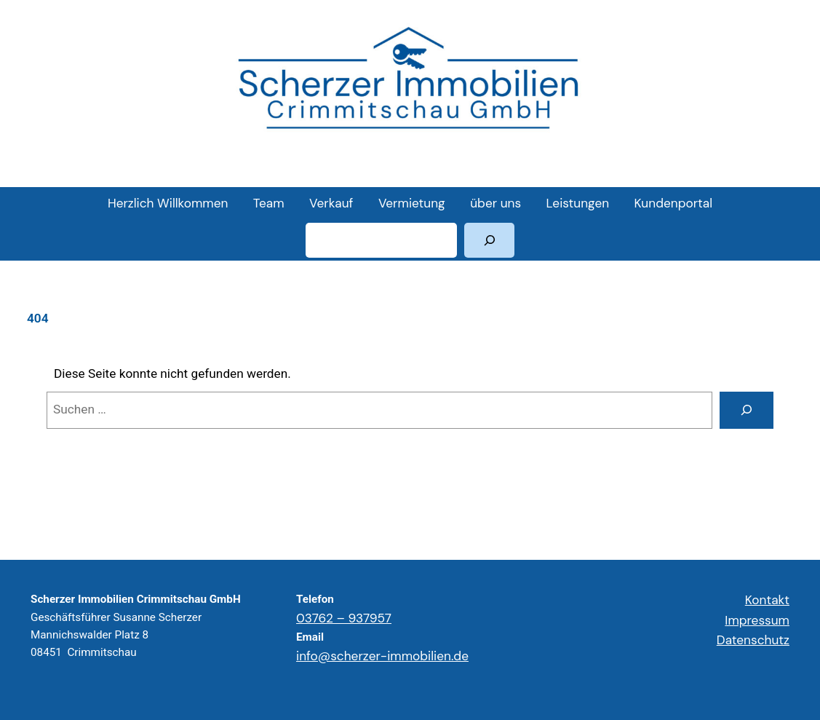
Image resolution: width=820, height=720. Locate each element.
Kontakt (767, 600)
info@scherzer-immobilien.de (382, 656)
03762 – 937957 (343, 618)
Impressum (757, 620)
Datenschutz (753, 640)
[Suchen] (489, 240)
